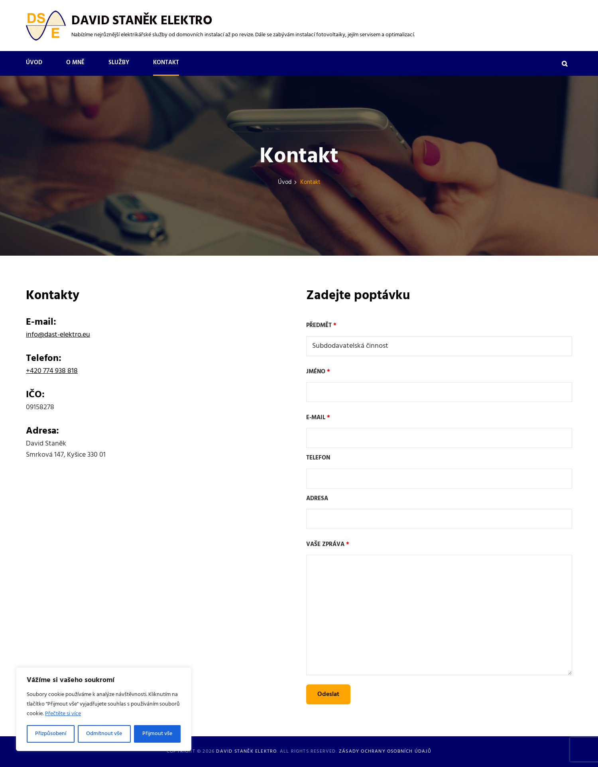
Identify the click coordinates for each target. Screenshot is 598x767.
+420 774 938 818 (52, 371)
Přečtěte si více (63, 713)
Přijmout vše (157, 733)
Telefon (439, 470)
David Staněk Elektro (141, 21)
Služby (118, 62)
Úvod (34, 62)
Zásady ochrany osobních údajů (385, 751)
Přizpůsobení (50, 733)
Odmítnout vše (104, 733)
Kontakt (166, 62)
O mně (75, 62)
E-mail (439, 430)
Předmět (439, 338)
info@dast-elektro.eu (58, 335)
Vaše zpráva (439, 609)
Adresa (439, 511)
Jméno (439, 384)
